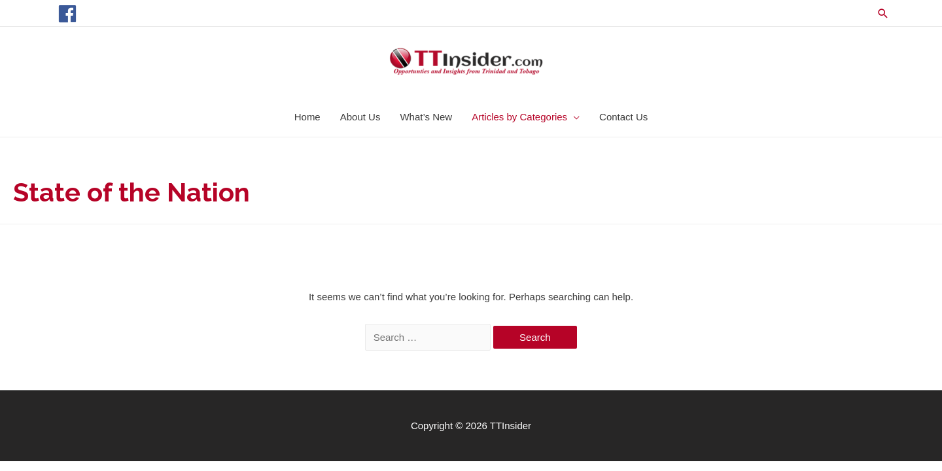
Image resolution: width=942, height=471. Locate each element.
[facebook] (70, 14)
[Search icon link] (883, 13)
